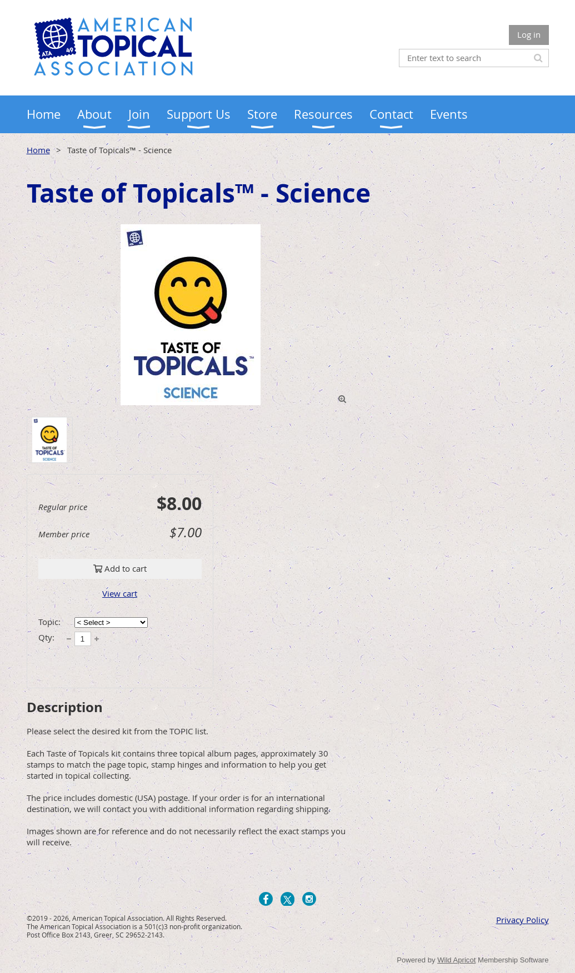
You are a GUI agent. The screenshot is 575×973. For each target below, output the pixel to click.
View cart (119, 593)
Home (38, 149)
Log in (529, 34)
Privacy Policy (522, 919)
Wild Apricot (456, 960)
